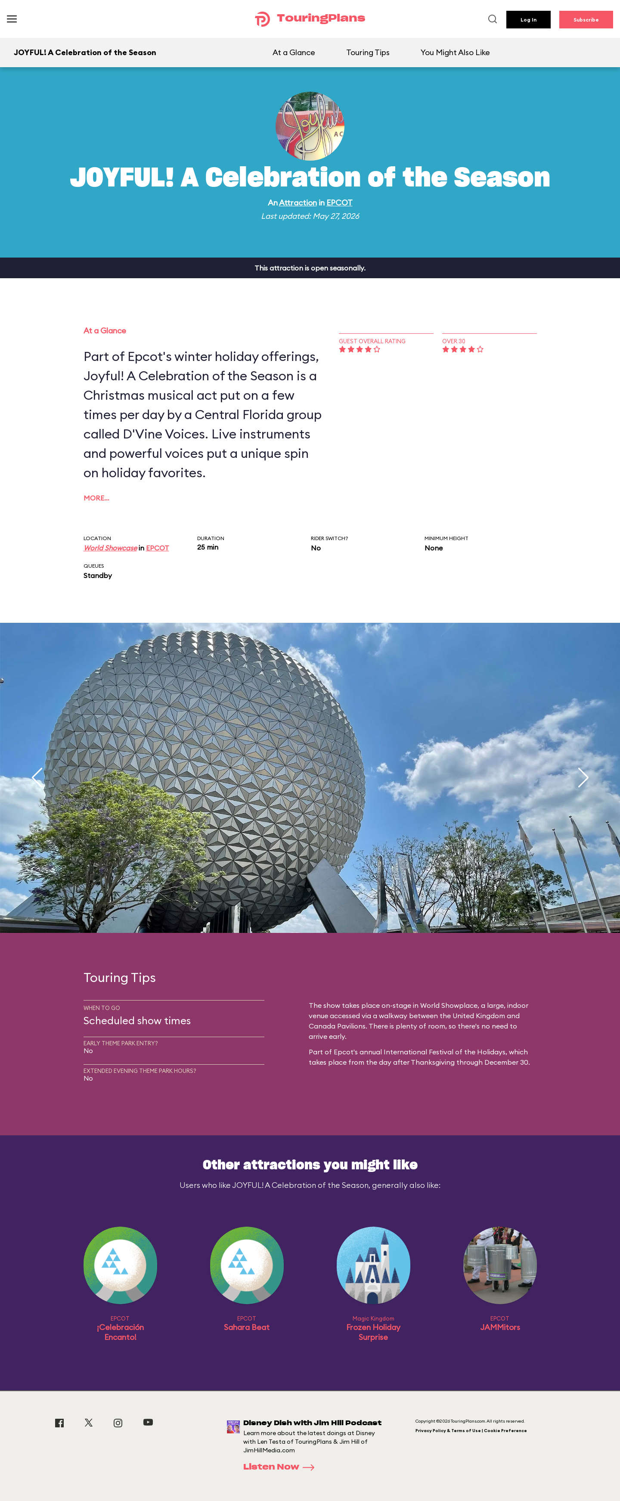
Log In (528, 19)
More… (96, 498)
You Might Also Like (455, 52)
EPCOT (339, 203)
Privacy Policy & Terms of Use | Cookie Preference (471, 1430)
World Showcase (110, 548)
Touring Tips (368, 52)
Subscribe (586, 19)
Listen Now (281, 1467)
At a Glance (294, 52)
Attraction (298, 203)
